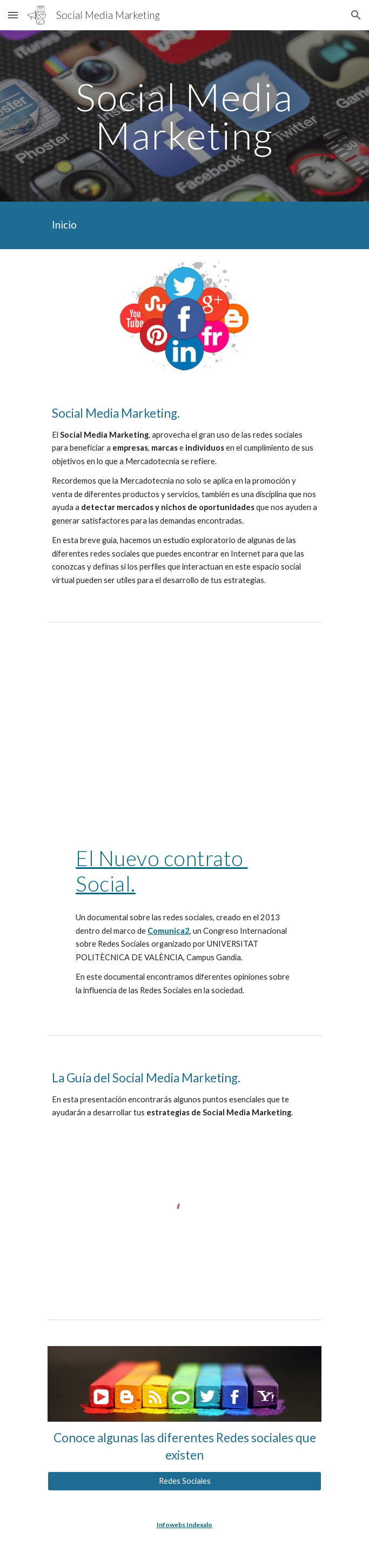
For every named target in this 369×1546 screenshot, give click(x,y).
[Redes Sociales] (184, 1481)
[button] (13, 15)
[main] (184, 115)
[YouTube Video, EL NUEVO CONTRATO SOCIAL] (184, 730)
